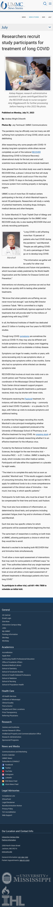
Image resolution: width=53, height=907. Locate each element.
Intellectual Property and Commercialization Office (21, 734)
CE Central (6, 615)
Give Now (6, 622)
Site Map (5, 638)
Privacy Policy (7, 809)
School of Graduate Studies (12, 672)
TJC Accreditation (9, 812)
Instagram (7, 775)
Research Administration (11, 737)
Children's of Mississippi (11, 700)
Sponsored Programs (10, 740)
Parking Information (10, 634)
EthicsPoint (6, 799)
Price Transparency (9, 712)
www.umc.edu (7, 852)
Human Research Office (11, 731)
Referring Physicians (10, 716)
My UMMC (6, 631)
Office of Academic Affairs (12, 662)
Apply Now (6, 656)
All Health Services (9, 696)
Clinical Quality (8, 703)
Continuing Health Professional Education (18, 659)
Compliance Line (8, 796)
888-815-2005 (24, 860)
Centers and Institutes (10, 727)
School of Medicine (9, 678)
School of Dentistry (9, 669)
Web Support (7, 815)
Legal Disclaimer (8, 803)
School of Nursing (9, 682)
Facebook (7, 765)
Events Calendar (8, 755)
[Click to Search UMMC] (45, 3)
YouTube (7, 771)
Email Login (6, 618)
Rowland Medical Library (11, 665)
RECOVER (36, 152)
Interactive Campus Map (11, 625)
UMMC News (7, 758)
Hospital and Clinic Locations (13, 709)
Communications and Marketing (14, 752)
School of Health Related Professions (16, 675)
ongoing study (42, 434)
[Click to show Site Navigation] (50, 3)
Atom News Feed (10, 784)
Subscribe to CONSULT (11, 762)
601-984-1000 (23, 857)
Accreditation (7, 653)
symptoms (24, 336)
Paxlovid (28, 399)
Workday (5, 641)
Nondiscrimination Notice (12, 806)
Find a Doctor (7, 706)
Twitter (6, 768)
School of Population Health (13, 685)
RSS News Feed (9, 781)
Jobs (4, 628)
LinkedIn (7, 778)
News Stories (15, 8)
